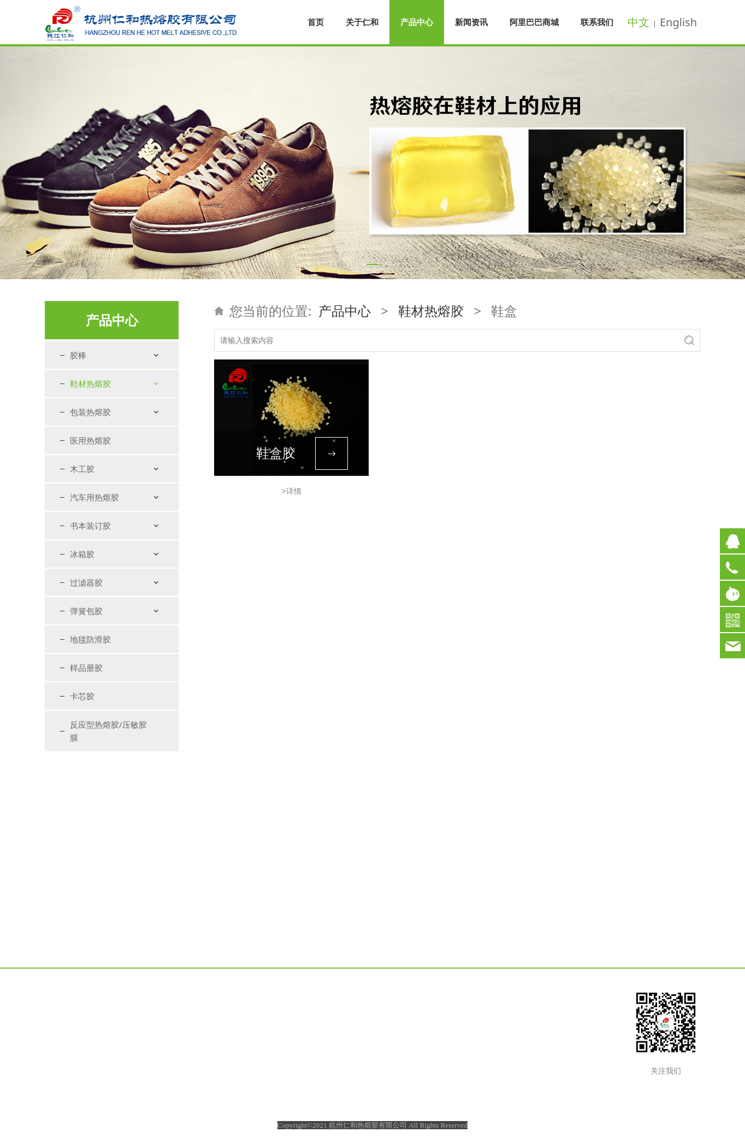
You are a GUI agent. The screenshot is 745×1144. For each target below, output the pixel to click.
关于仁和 (362, 21)
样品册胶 (86, 865)
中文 (638, 22)
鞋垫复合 (95, 467)
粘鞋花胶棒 (99, 563)
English (678, 22)
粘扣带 (91, 525)
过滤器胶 (86, 780)
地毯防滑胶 (90, 837)
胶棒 (78, 355)
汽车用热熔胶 (94, 695)
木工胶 (82, 667)
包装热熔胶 (90, 610)
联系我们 (597, 21)
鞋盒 (87, 544)
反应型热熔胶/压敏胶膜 (108, 929)
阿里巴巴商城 (534, 21)
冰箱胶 (82, 752)
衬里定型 (95, 429)
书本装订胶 (90, 723)
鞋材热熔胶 (90, 383)
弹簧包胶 (86, 809)
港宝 (87, 410)
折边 (87, 487)
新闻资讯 (471, 21)
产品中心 (416, 21)
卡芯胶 (82, 894)
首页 (316, 21)
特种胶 (91, 583)
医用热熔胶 (90, 638)
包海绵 (91, 448)
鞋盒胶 (275, 453)
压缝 (87, 506)
